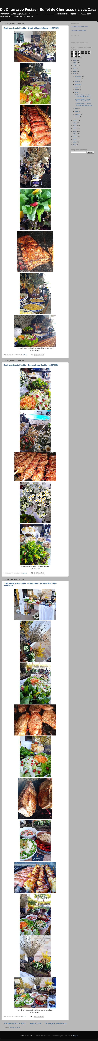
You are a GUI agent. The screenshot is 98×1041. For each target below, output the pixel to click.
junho (77, 92)
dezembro (78, 76)
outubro (77, 81)
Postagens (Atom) (14, 1027)
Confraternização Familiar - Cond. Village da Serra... (83, 95)
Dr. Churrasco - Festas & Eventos (79, 26)
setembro (78, 84)
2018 (75, 126)
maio (76, 108)
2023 (75, 68)
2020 (75, 120)
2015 (75, 134)
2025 (75, 63)
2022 (75, 71)
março (77, 111)
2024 (75, 65)
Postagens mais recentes (14, 1023)
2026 (75, 60)
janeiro (77, 117)
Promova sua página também (78, 30)
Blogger (75, 1036)
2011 (75, 145)
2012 (75, 142)
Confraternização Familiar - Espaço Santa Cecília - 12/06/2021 (31, 365)
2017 (75, 128)
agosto (77, 87)
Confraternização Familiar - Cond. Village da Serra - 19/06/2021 (31, 28)
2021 (75, 74)
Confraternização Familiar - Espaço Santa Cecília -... (83, 100)
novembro (78, 79)
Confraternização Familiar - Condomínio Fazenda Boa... (84, 104)
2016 (75, 131)
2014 (75, 136)
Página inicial (35, 1023)
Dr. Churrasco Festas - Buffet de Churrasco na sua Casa (48, 9)
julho (76, 89)
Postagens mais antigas (56, 1023)
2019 (75, 123)
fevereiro (78, 114)
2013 (75, 139)
